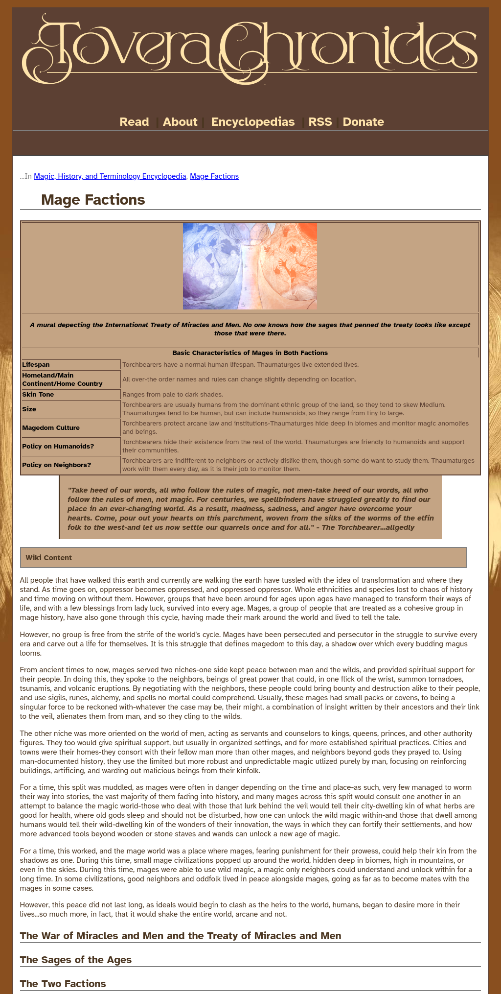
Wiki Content (49, 557)
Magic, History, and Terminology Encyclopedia (110, 176)
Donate (363, 121)
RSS (320, 121)
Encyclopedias (253, 121)
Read (134, 121)
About (180, 121)
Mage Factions (214, 176)
